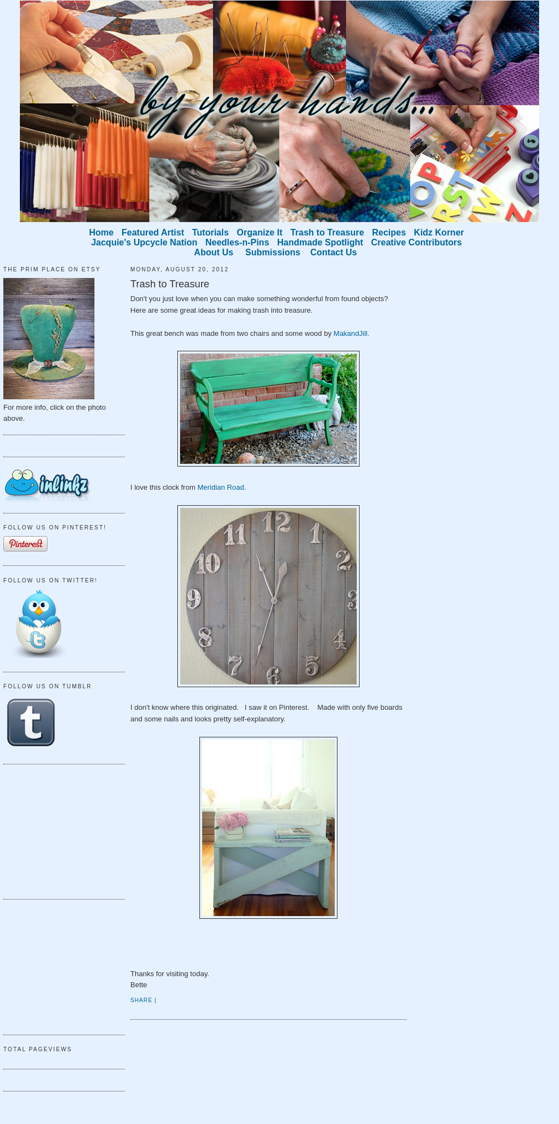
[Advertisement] (58, 830)
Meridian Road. (221, 487)
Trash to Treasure (169, 284)
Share (141, 1000)
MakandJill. (352, 333)
